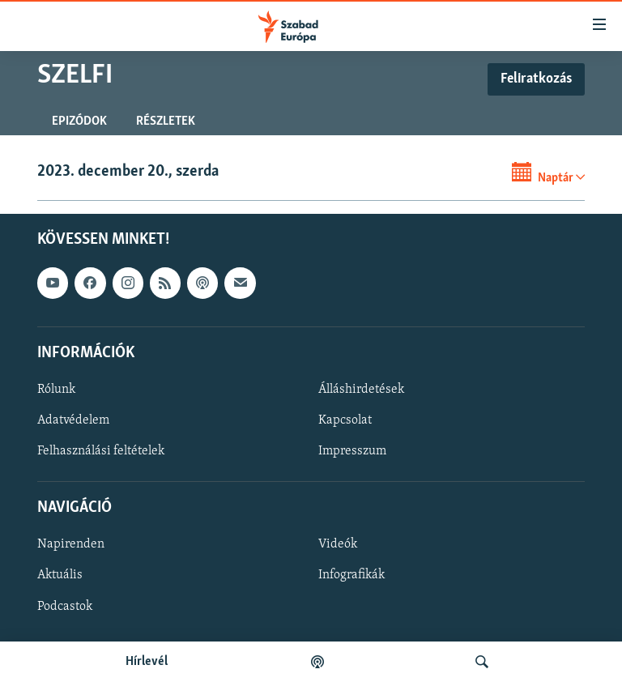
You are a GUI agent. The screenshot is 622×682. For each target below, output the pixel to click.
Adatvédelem (73, 420)
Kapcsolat (345, 420)
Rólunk (56, 389)
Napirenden (70, 544)
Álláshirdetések (361, 389)
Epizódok (79, 121)
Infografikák (351, 575)
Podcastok (64, 605)
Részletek (165, 121)
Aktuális (60, 575)
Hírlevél (147, 661)
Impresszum (352, 451)
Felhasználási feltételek (100, 451)
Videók (337, 544)
